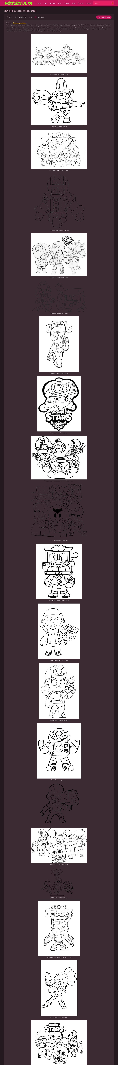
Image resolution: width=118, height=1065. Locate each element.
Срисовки (52, 3)
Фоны (74, 3)
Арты (45, 3)
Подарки (66, 3)
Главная (38, 3)
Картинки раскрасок (19, 23)
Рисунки (80, 3)
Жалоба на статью (104, 17)
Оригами (88, 3)
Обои (59, 3)
